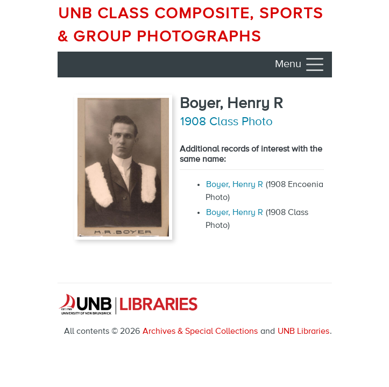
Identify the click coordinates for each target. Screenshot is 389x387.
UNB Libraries (303, 331)
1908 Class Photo (226, 122)
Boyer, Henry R (234, 185)
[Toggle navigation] (300, 64)
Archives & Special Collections (200, 331)
